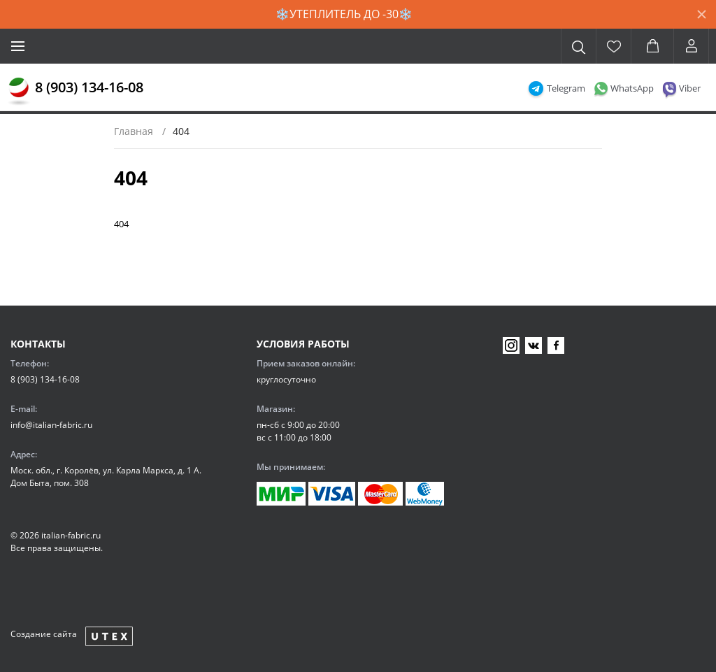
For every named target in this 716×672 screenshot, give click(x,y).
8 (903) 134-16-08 (89, 87)
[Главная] (19, 92)
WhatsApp (632, 88)
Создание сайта (43, 634)
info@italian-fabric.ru (51, 425)
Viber (690, 88)
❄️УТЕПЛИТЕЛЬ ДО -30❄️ (344, 14)
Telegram (566, 88)
